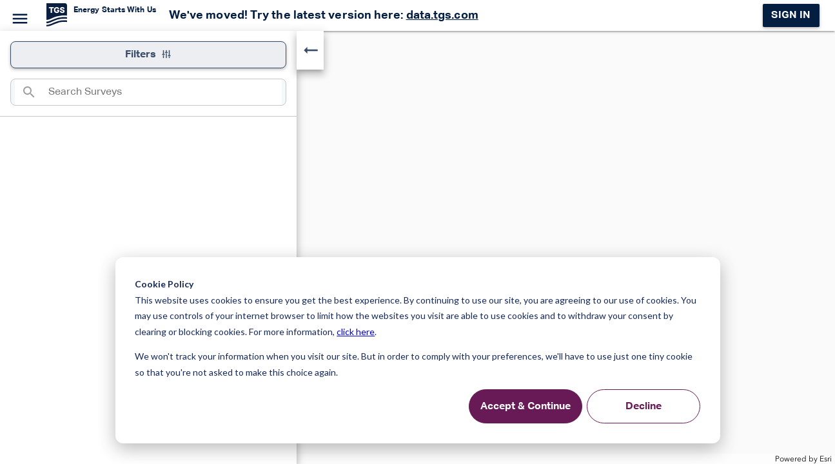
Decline (643, 406)
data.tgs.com (442, 15)
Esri (826, 458)
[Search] (31, 92)
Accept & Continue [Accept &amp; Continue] (525, 406)
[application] (417, 247)
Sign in (790, 15)
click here (356, 331)
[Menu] (18, 17)
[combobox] (165, 92)
